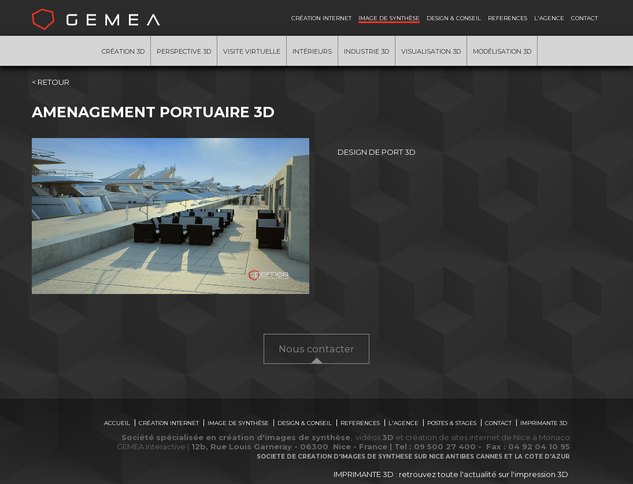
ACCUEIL (117, 422)
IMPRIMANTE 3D (543, 422)
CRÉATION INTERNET (321, 17)
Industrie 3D (366, 51)
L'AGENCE (549, 17)
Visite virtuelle (251, 51)
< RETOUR (50, 82)
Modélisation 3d (502, 51)
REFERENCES (507, 17)
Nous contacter (316, 349)
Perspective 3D (184, 51)
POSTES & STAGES (451, 422)
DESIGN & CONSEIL (454, 17)
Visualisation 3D (431, 51)
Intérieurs (312, 51)
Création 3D (123, 51)
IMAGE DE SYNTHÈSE (389, 17)
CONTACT (584, 17)
